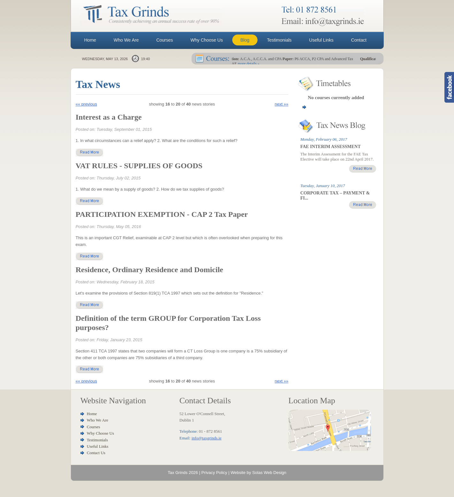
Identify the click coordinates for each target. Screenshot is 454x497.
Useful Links (98, 446)
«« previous (86, 104)
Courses (93, 426)
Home (92, 413)
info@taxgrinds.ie (206, 438)
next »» (282, 104)
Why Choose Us (100, 433)
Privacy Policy (214, 472)
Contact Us (96, 452)
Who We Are (97, 420)
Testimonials (97, 440)
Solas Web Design (269, 472)
